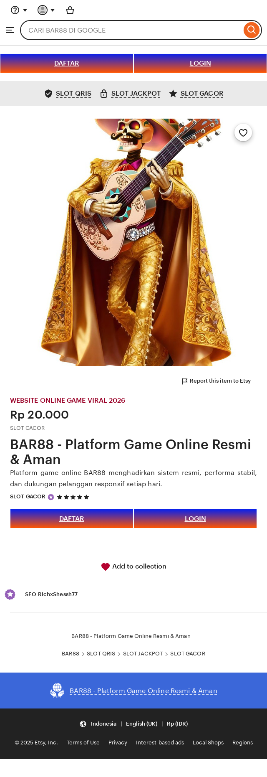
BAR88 (70, 653)
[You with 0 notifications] (46, 10)
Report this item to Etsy (216, 381)
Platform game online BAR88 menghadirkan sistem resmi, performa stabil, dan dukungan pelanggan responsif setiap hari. (133, 478)
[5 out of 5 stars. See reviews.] (74, 497)
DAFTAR (66, 63)
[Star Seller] (51, 497)
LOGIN (200, 63)
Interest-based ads (160, 742)
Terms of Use (83, 742)
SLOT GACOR (27, 496)
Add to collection (133, 567)
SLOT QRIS (101, 653)
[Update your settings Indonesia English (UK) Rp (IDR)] (133, 723)
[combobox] (131, 30)
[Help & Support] (19, 10)
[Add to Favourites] (243, 132)
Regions (242, 742)
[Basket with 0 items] (70, 10)
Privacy (117, 742)
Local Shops (208, 742)
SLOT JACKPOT (143, 653)
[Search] (252, 30)
